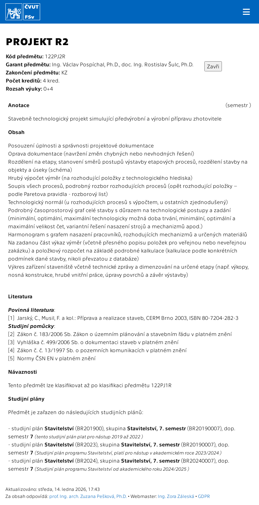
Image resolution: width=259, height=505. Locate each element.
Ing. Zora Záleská (176, 496)
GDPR (204, 496)
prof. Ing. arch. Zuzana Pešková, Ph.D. (88, 496)
